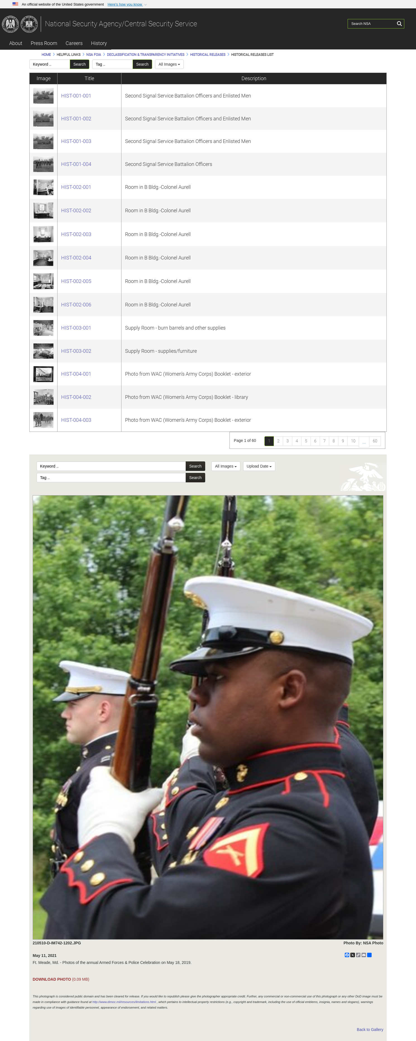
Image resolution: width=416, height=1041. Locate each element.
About (15, 43)
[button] (127, 4)
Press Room (44, 43)
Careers (74, 43)
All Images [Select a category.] (169, 64)
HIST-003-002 (76, 351)
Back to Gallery (370, 1029)
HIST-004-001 (76, 374)
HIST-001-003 (76, 141)
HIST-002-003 (76, 234)
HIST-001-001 (76, 96)
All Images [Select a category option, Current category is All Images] (225, 466)
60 (375, 441)
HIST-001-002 (76, 119)
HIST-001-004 (76, 164)
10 (353, 441)
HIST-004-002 (76, 397)
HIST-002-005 (76, 281)
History (99, 43)
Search (79, 64)
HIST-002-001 (76, 187)
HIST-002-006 (76, 305)
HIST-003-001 (76, 328)
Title (89, 78)
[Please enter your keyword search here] (49, 64)
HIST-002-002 (76, 210)
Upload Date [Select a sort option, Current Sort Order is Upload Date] (259, 466)
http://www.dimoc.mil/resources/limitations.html (124, 1002)
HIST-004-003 (76, 420)
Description (254, 78)
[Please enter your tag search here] (112, 64)
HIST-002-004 (76, 258)
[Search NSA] (371, 23)
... (364, 442)
